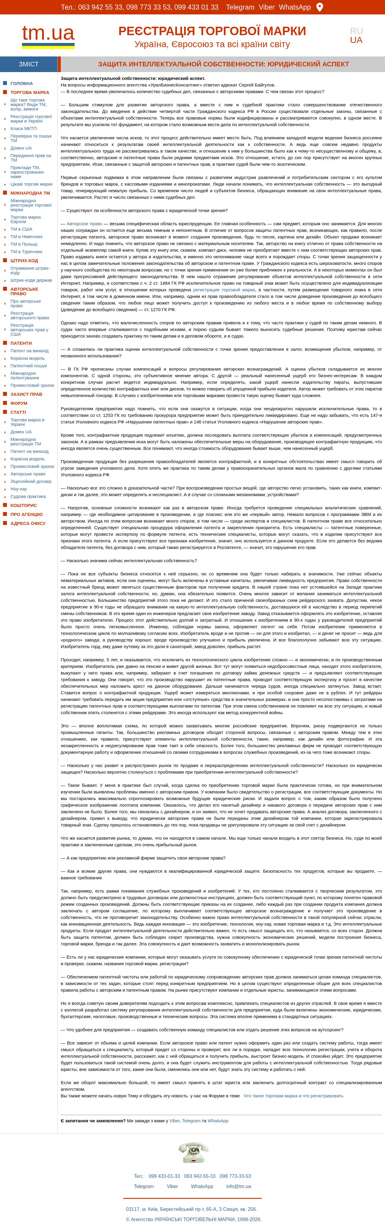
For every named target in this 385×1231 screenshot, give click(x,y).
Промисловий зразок (32, 385)
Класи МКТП (24, 128)
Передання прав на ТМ (31, 157)
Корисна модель (28, 358)
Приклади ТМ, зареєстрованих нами (27, 172)
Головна (22, 83)
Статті (18, 412)
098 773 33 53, (149, 7)
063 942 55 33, (101, 7)
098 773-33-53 (235, 1176)
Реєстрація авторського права (30, 315)
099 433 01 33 (196, 7)
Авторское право (84, 223)
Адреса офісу (28, 523)
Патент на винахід (30, 350)
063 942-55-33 (200, 1176)
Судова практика (28, 496)
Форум (19, 403)
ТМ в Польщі (24, 244)
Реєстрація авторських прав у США (29, 329)
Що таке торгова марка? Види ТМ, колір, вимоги (29, 104)
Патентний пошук (29, 365)
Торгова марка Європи (26, 219)
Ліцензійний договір (31, 481)
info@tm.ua (238, 1186)
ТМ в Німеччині (26, 236)
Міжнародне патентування (25, 375)
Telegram (240, 7)
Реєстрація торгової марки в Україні (31, 118)
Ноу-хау (19, 489)
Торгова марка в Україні (28, 421)
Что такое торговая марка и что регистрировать (293, 1095)
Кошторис (24, 505)
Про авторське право (26, 303)
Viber (267, 7)
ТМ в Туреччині (26, 251)
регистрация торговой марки (224, 289)
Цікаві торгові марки (31, 184)
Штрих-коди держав (31, 280)
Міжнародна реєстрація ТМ (26, 441)
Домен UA (21, 148)
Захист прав (26, 394)
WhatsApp (295, 7)
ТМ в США (21, 229)
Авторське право (28, 473)
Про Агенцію (27, 514)
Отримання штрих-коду (30, 270)
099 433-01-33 (164, 1176)
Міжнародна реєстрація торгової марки (31, 205)
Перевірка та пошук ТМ (31, 138)
